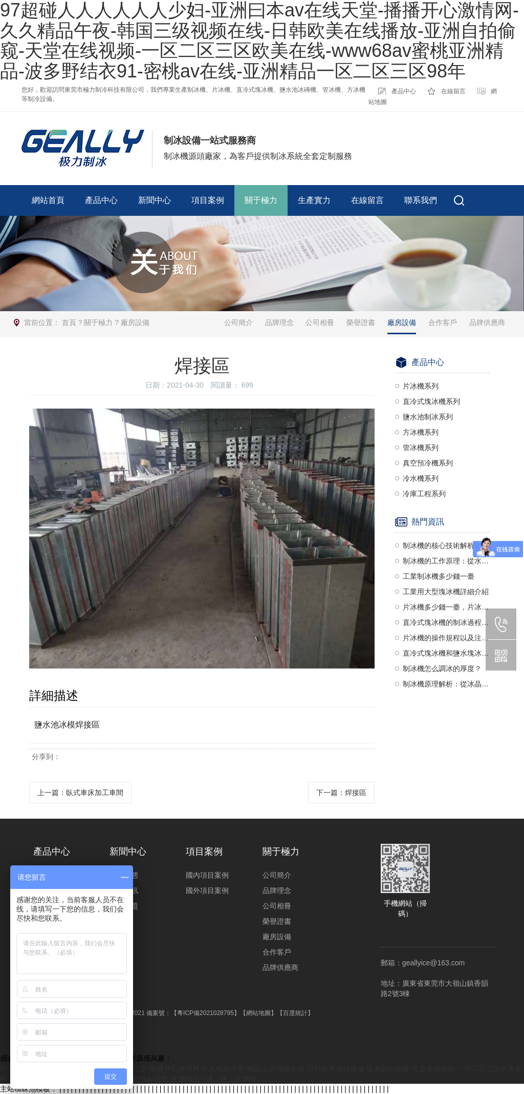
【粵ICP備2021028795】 (205, 1013)
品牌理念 (279, 322)
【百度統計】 (295, 1013)
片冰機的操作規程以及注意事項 (446, 638)
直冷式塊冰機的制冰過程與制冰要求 (446, 622)
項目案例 (207, 200)
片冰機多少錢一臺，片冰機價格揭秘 (446, 607)
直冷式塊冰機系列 (431, 401)
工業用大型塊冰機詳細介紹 (446, 591)
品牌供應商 (487, 322)
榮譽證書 (360, 322)
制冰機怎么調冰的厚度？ (442, 668)
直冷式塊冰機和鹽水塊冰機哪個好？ (446, 653)
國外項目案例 (207, 890)
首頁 (69, 322)
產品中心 (403, 91)
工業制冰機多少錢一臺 (438, 576)
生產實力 (314, 200)
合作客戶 (442, 322)
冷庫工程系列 (424, 494)
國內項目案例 (207, 875)
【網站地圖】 (258, 1013)
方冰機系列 (421, 432)
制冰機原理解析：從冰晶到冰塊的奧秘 (446, 684)
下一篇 (341, 792)
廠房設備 (135, 322)
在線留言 (453, 91)
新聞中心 (154, 200)
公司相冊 (319, 322)
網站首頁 (48, 200)
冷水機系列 (421, 478)
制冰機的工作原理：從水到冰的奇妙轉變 (446, 561)
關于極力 (261, 200)
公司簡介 (238, 322)
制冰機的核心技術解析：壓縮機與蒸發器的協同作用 (446, 545)
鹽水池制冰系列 (428, 417)
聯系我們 (420, 200)
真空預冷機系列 (428, 463)
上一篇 (80, 792)
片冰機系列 (421, 386)
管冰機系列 (421, 447)
